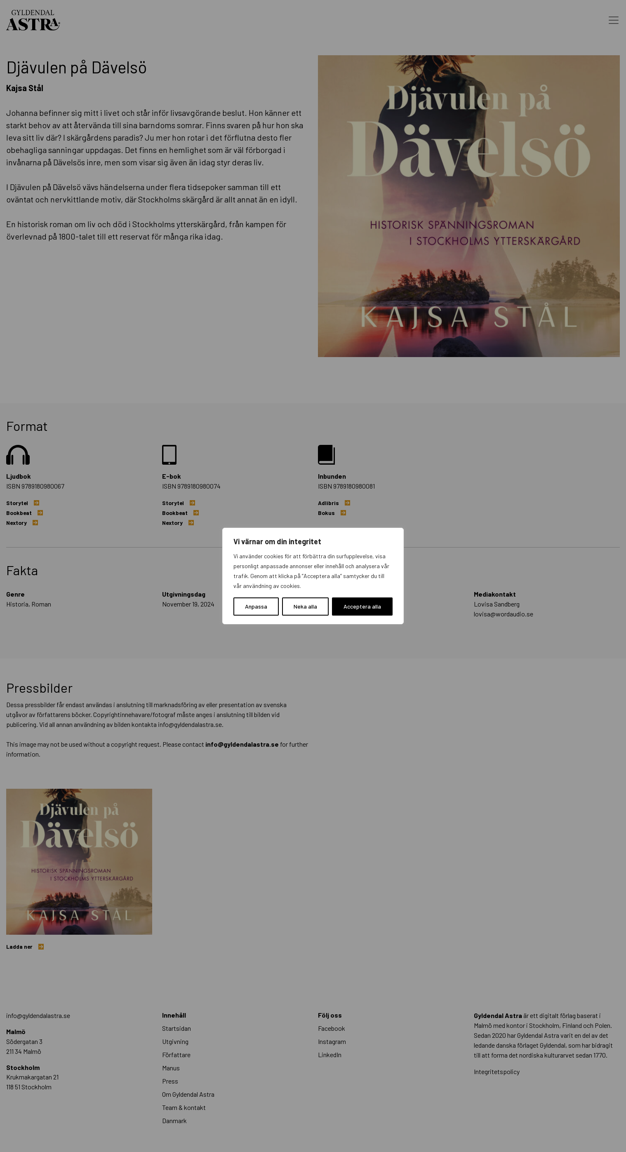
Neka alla (305, 606)
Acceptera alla (362, 606)
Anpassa (256, 606)
